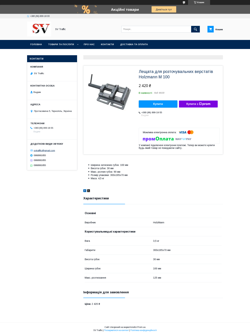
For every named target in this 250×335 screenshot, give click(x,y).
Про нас (89, 44)
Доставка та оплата (134, 44)
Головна (36, 44)
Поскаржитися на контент (116, 330)
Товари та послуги (61, 44)
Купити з (198, 104)
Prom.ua (141, 327)
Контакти (107, 44)
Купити (158, 103)
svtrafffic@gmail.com (44, 150)
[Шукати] (195, 29)
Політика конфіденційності (143, 330)
